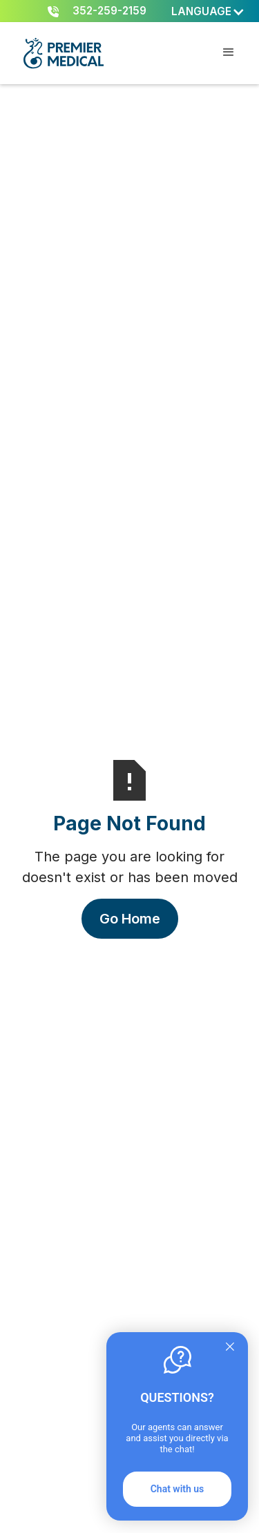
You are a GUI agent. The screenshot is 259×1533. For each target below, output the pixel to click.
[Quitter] (230, 1348)
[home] (63, 53)
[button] (208, 12)
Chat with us (177, 1488)
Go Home (129, 918)
